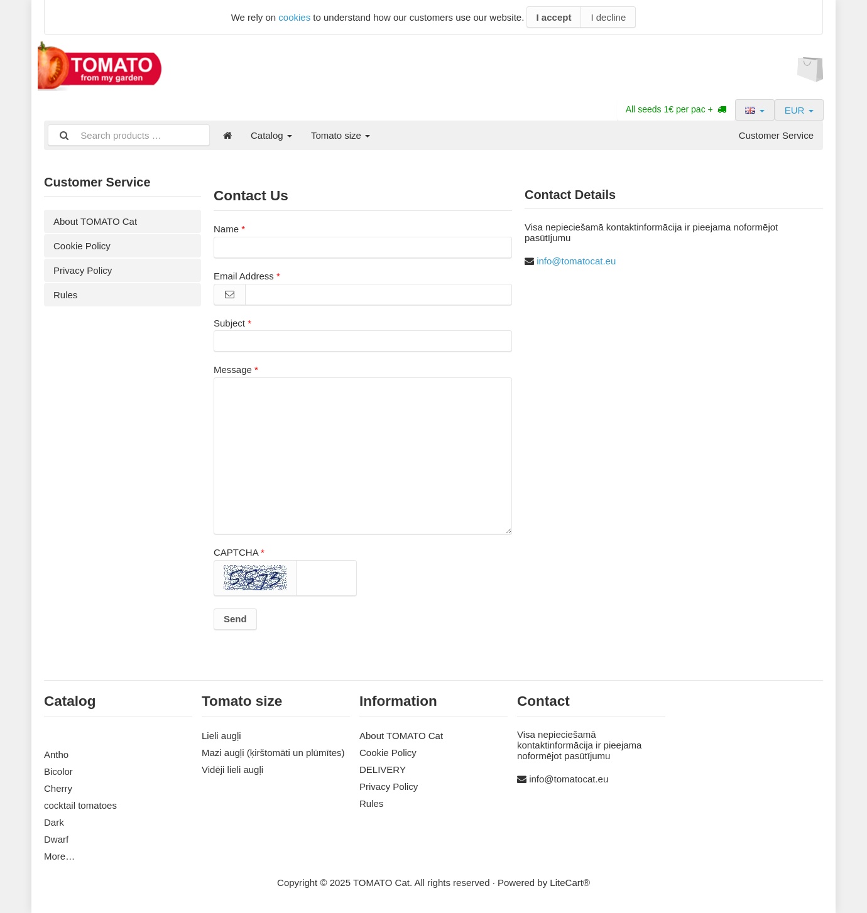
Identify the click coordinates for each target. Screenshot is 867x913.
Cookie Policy (82, 245)
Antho (56, 754)
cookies (294, 17)
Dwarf (56, 839)
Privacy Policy (82, 270)
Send (235, 618)
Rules (65, 294)
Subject (229, 323)
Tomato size (340, 135)
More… (59, 856)
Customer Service (776, 135)
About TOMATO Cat (95, 221)
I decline (608, 17)
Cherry (58, 788)
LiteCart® (570, 882)
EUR (799, 110)
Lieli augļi (221, 735)
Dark (54, 822)
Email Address (244, 276)
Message (233, 369)
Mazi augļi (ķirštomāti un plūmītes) (273, 752)
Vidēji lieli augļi (232, 769)
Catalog (271, 135)
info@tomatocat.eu (576, 261)
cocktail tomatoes (80, 805)
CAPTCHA (236, 552)
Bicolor (58, 771)
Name (226, 229)
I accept (554, 17)
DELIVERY (382, 769)
